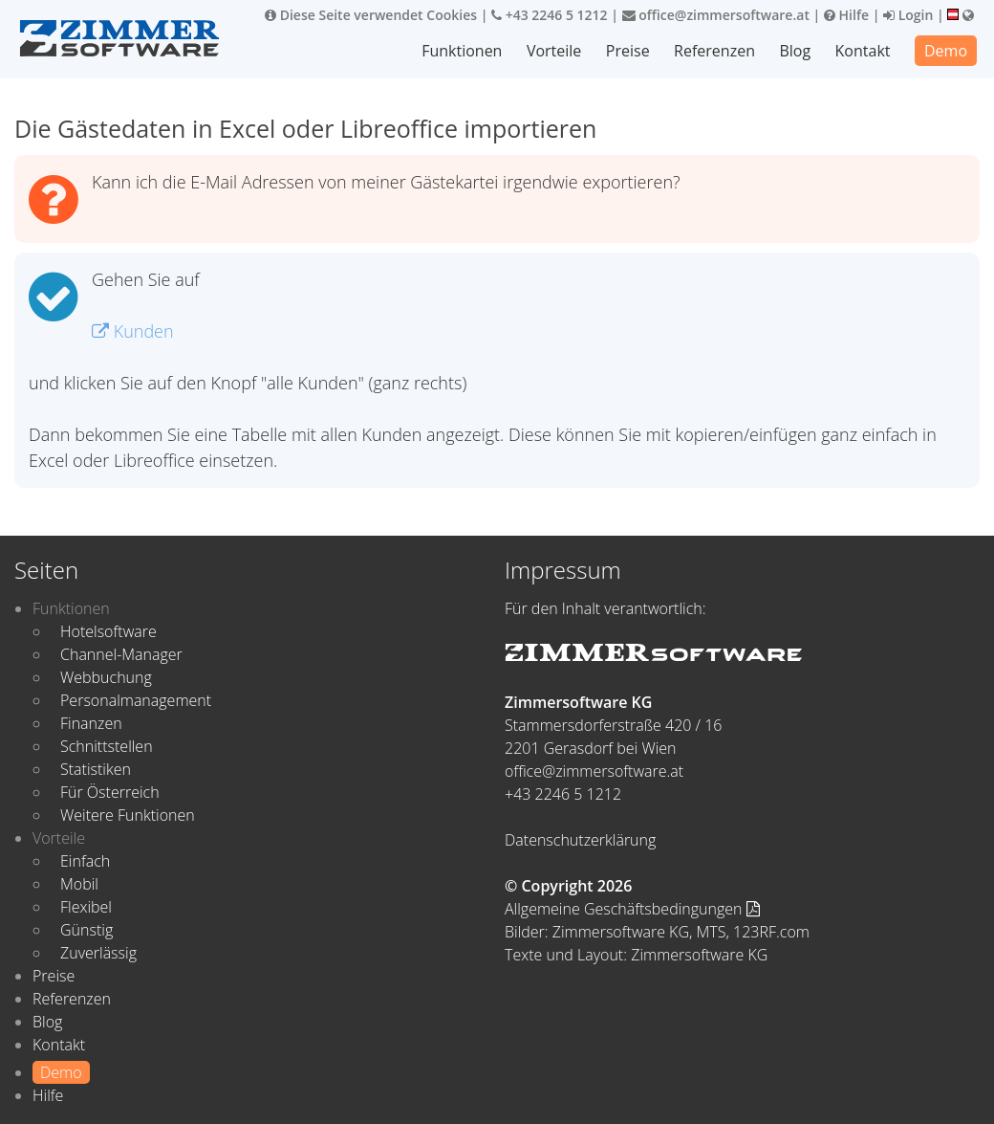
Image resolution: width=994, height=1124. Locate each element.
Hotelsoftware (108, 631)
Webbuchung (106, 677)
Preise (628, 50)
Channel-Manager (121, 654)
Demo (945, 50)
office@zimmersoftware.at (716, 15)
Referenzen (714, 50)
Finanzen (91, 723)
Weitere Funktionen (127, 815)
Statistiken (95, 769)
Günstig (86, 929)
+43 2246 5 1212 (549, 15)
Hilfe (846, 15)
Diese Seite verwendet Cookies (371, 15)
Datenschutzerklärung (580, 839)
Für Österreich (110, 792)
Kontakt (863, 50)
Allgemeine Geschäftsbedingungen (632, 908)
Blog (794, 50)
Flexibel (86, 906)
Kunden (133, 331)
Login (908, 15)
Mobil (79, 883)
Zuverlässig (98, 952)
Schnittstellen (106, 746)
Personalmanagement (135, 700)
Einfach (85, 860)
